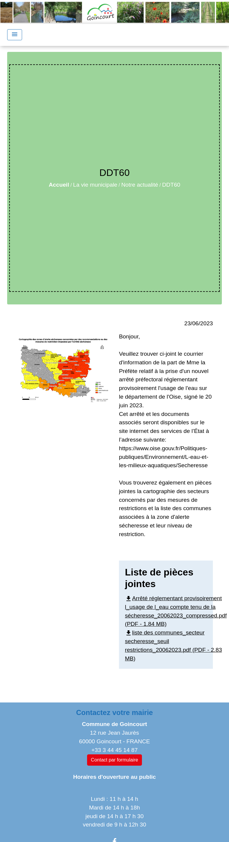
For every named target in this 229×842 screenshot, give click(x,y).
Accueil (59, 185)
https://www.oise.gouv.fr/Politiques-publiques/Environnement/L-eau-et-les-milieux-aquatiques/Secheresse (163, 457)
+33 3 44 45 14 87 (114, 750)
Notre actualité (139, 185)
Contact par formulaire (114, 759)
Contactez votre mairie (114, 712)
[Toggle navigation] (14, 34)
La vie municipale (95, 185)
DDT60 (171, 185)
